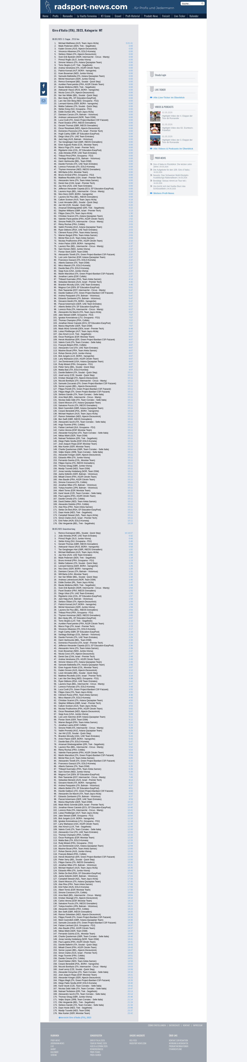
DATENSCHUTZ (174, 1025)
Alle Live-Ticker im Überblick (169, 97)
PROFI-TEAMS (95, 1052)
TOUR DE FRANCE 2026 (98, 1043)
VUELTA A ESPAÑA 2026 (99, 1046)
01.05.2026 (178, 127)
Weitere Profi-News (163, 193)
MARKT (53, 1049)
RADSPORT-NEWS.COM (138, 1043)
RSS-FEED (133, 1040)
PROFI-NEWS (55, 1040)
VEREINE (54, 1054)
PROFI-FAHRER (95, 1054)
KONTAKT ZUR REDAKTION (178, 1040)
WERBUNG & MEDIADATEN (178, 1043)
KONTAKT (186, 1025)
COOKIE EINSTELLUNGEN (157, 1025)
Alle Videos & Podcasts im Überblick (173, 148)
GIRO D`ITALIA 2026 (97, 1040)
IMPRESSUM (197, 1025)
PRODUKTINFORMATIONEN (178, 1046)
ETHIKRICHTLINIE (175, 1049)
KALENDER (54, 1052)
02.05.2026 (178, 115)
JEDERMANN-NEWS (57, 1043)
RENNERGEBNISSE (96, 1049)
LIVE (52, 1046)
